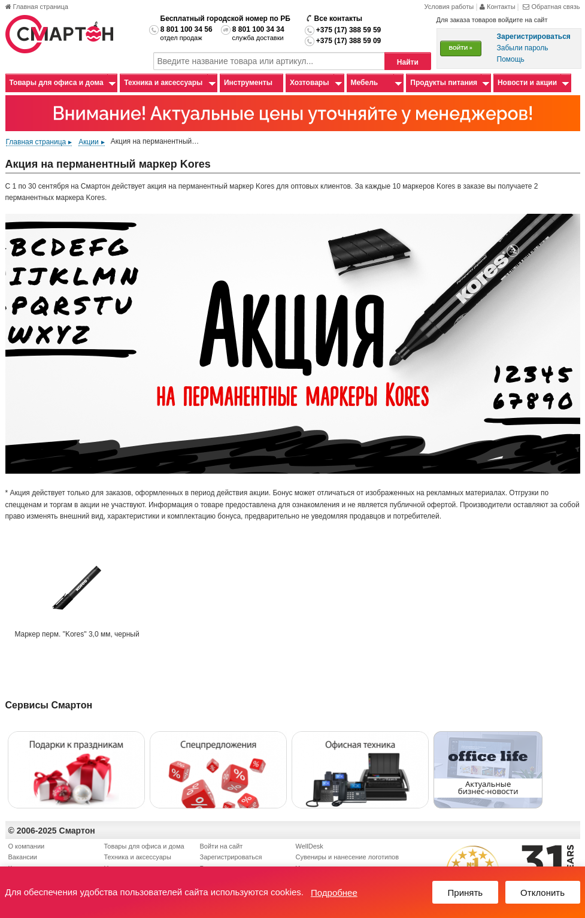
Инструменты (248, 82)
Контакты (498, 6)
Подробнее (334, 892)
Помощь (511, 59)
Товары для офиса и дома (57, 82)
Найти (408, 62)
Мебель (364, 82)
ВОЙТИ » (460, 48)
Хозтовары (309, 82)
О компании (26, 846)
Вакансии (23, 857)
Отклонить (542, 892)
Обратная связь (551, 6)
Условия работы (449, 6)
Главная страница (36, 6)
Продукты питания (443, 82)
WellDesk (309, 846)
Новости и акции (527, 82)
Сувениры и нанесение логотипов (347, 857)
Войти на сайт (221, 846)
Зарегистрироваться (231, 857)
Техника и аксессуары (163, 82)
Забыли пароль (522, 48)
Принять (465, 892)
